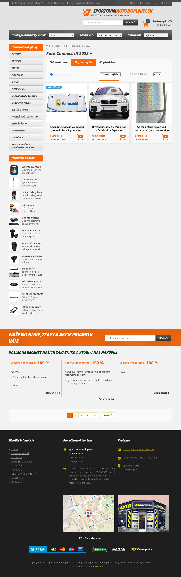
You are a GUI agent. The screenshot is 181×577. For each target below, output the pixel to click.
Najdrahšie (107, 62)
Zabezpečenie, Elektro (24, 95)
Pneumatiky (18, 130)
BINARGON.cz (102, 566)
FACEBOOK (17, 477)
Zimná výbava (19, 123)
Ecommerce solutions (83, 566)
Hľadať (130, 22)
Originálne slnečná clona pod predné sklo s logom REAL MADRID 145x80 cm (67, 128)
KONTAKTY (16, 457)
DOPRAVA (16, 469)
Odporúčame (59, 62)
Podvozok (17, 74)
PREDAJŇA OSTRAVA (21, 461)
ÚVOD (14, 449)
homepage (54, 45)
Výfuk (15, 81)
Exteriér (16, 60)
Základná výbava (21, 102)
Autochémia (19, 88)
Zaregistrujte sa (162, 3)
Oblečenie (17, 137)
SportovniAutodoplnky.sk (118, 12)
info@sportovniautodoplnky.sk (85, 3)
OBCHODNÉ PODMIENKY (23, 473)
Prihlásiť (146, 3)
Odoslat (163, 337)
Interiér (16, 54)
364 (94, 415)
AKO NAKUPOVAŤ (20, 453)
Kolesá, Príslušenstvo (25, 116)
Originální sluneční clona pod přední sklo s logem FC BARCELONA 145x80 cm (109, 128)
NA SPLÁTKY (17, 465)
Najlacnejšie (84, 62)
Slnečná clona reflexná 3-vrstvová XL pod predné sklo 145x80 (152, 128)
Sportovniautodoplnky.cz (61, 562)
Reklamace (16, 481)
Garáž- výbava (20, 109)
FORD (65, 45)
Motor (15, 67)
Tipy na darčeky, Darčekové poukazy (23, 146)
